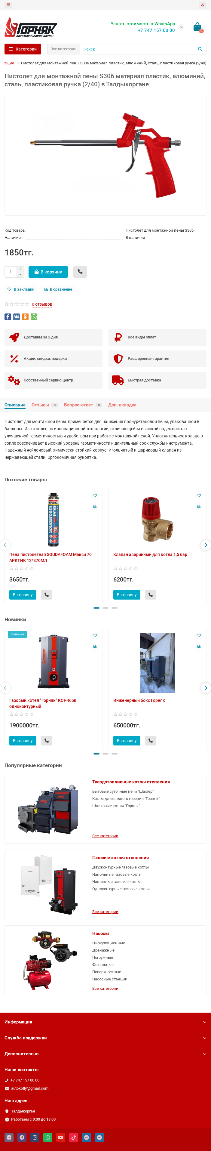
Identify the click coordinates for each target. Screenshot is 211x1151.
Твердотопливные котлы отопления (131, 782)
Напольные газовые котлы (117, 874)
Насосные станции (109, 979)
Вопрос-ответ (83, 405)
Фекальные (103, 964)
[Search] (143, 49)
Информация (105, 1022)
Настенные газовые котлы (116, 881)
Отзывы (45, 405)
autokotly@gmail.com (29, 1088)
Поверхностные (106, 972)
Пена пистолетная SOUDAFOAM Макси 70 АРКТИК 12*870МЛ (50, 557)
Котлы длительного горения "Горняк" (126, 798)
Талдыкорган (23, 1111)
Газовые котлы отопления (120, 857)
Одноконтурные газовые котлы (121, 889)
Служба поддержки (105, 1038)
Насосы (100, 933)
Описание (15, 405)
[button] (96, 608)
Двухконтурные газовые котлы (120, 867)
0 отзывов (42, 304)
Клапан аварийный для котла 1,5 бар (150, 554)
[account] (202, 5)
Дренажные (103, 950)
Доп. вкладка (122, 405)
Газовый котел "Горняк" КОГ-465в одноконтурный (42, 703)
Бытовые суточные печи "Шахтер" (123, 791)
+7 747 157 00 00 (25, 1080)
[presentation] (5, 545)
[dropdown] (8, 5)
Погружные (102, 957)
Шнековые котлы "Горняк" (116, 806)
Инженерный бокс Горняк (139, 700)
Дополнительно (105, 1054)
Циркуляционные (108, 943)
